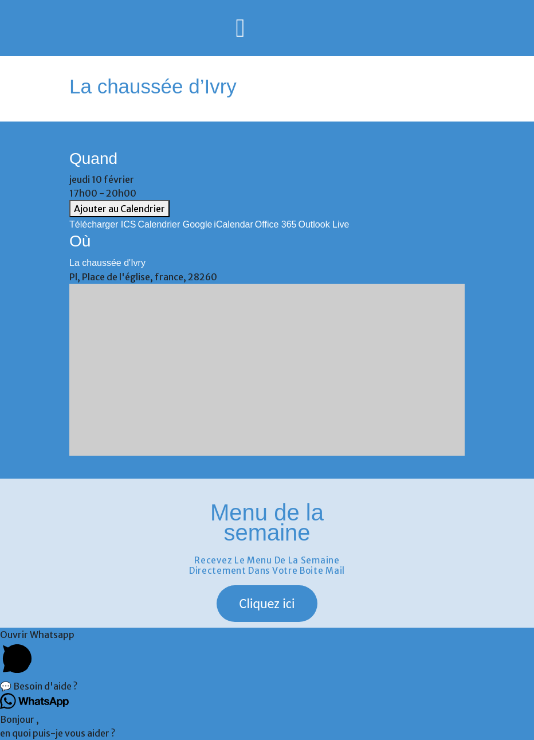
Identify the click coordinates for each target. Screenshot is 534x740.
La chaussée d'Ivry (107, 263)
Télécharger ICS (102, 224)
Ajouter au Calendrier (119, 208)
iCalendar (233, 224)
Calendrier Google (175, 224)
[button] (267, 603)
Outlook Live (323, 224)
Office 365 (276, 224)
